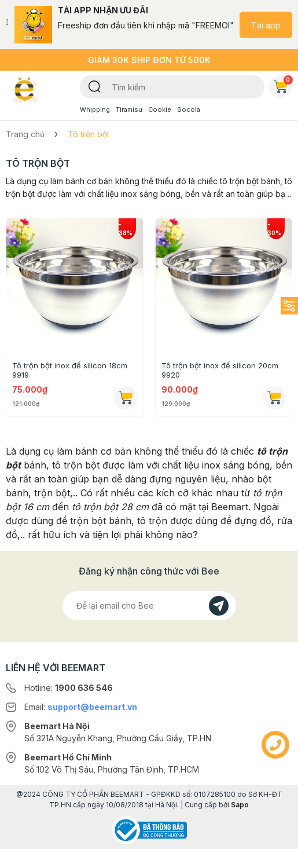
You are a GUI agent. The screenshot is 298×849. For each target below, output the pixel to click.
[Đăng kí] (218, 605)
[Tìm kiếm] (95, 86)
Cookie (159, 109)
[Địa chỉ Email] (149, 605)
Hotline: (68, 688)
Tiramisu (129, 109)
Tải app (266, 25)
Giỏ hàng (283, 84)
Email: (80, 707)
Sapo (240, 804)
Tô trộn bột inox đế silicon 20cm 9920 (219, 370)
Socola (188, 109)
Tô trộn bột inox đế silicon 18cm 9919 (69, 370)
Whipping (95, 109)
